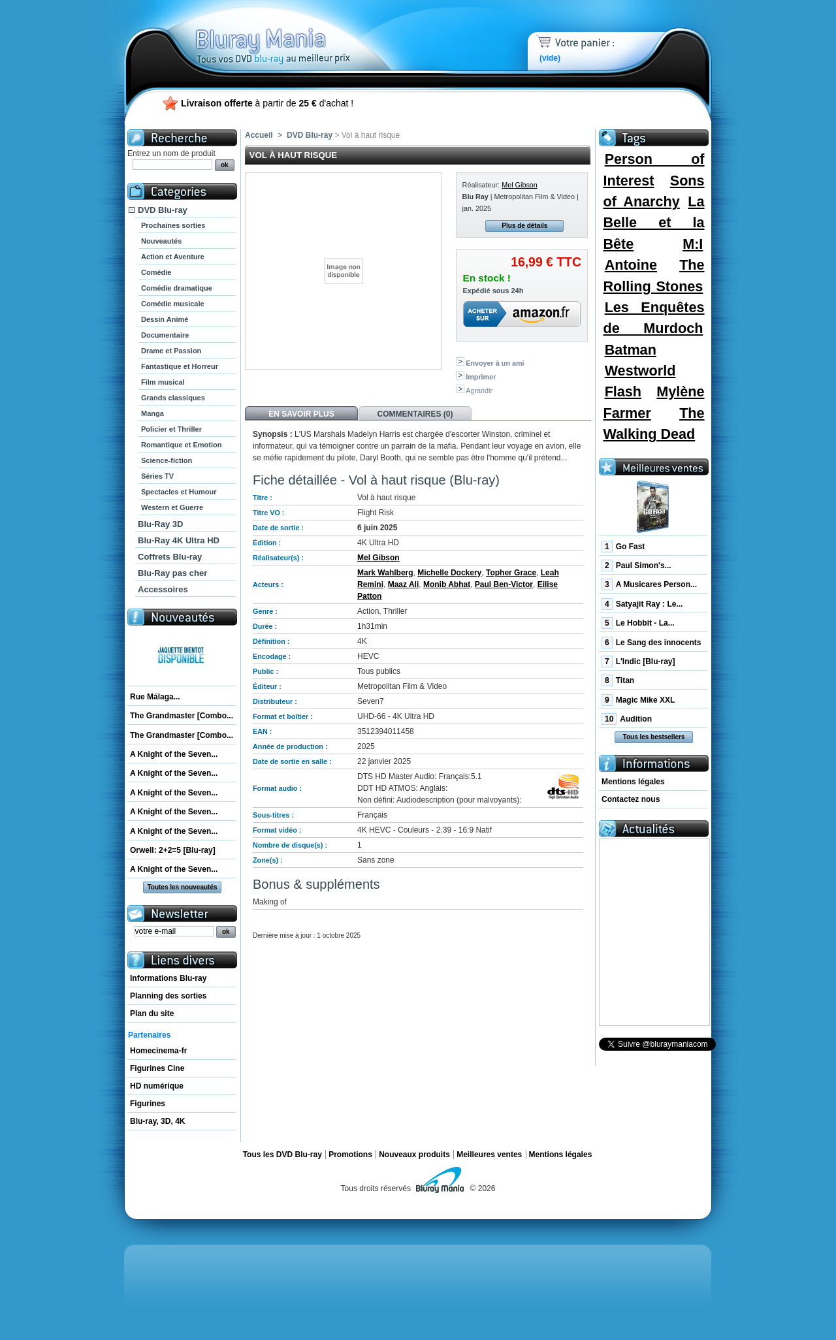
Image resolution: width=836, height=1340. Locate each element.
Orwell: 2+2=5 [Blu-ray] (173, 850)
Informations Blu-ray (168, 978)
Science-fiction (166, 460)
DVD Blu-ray (162, 210)
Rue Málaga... (155, 696)
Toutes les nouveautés (182, 887)
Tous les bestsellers (654, 737)
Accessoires (163, 589)
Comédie (156, 272)
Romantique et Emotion (181, 445)
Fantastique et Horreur (179, 366)
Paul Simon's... (636, 565)
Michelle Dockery (449, 572)
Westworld (640, 370)
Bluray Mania (297, 32)
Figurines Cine (157, 1068)
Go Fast (623, 546)
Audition (627, 719)
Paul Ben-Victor (504, 584)
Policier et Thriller (171, 429)
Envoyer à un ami (495, 363)
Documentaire (165, 335)
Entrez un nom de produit (171, 153)
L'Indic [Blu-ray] (638, 661)
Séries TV (157, 476)
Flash (623, 391)
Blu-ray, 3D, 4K (157, 1121)
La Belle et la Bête (653, 222)
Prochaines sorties (173, 225)
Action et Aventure (172, 257)
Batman (630, 350)
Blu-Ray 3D (160, 524)
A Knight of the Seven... (173, 754)
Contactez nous (631, 799)
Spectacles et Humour (179, 492)
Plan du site (152, 1013)
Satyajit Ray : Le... (642, 604)
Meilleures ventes (489, 1154)
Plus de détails (524, 225)
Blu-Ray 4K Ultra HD (178, 540)
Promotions (350, 1154)
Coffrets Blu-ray (170, 557)
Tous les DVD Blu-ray (282, 1154)
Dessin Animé (164, 319)
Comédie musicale (172, 304)
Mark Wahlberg (385, 572)
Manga (152, 413)
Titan (618, 680)
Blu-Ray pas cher (172, 573)
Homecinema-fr (158, 1050)
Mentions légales (633, 781)
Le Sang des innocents (651, 642)
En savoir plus (301, 414)
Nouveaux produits (414, 1154)
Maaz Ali (403, 584)
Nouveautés (161, 241)
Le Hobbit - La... (638, 623)
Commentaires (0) (415, 414)
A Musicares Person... (649, 584)
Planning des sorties (168, 995)
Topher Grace (511, 572)
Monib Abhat (446, 584)
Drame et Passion (171, 351)
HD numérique (157, 1086)
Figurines (147, 1103)
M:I (693, 244)
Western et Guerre (172, 507)
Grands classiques (173, 398)
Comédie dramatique (176, 288)
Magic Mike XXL (638, 700)
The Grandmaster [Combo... (181, 715)
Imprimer (481, 377)
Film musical (163, 382)
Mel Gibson (520, 185)
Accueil (259, 135)
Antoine (631, 265)
